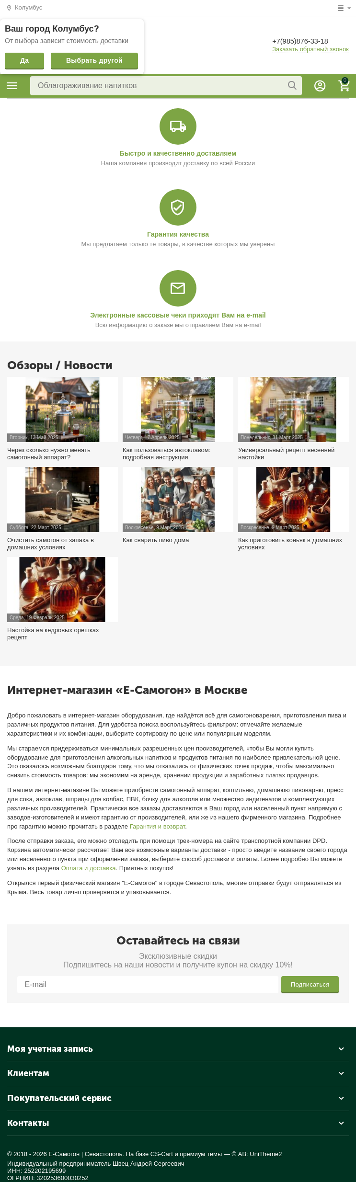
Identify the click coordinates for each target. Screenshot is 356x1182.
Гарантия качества (178, 234)
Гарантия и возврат (157, 826)
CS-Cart (161, 1154)
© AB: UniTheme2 (257, 1154)
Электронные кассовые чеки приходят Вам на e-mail (177, 315)
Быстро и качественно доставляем (178, 153)
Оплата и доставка (88, 868)
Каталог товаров (12, 85)
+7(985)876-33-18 (303, 41)
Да (24, 60)
